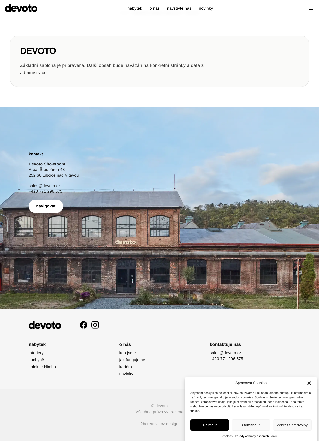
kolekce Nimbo (42, 367)
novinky (206, 8)
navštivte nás (179, 8)
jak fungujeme (132, 360)
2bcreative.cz (153, 424)
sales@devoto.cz (44, 186)
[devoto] (21, 8)
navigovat (46, 206)
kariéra (125, 367)
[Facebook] (83, 325)
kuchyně (36, 360)
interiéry (36, 353)
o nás (155, 8)
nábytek (134, 8)
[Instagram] (95, 325)
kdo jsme (127, 353)
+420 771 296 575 (45, 191)
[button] (309, 397)
